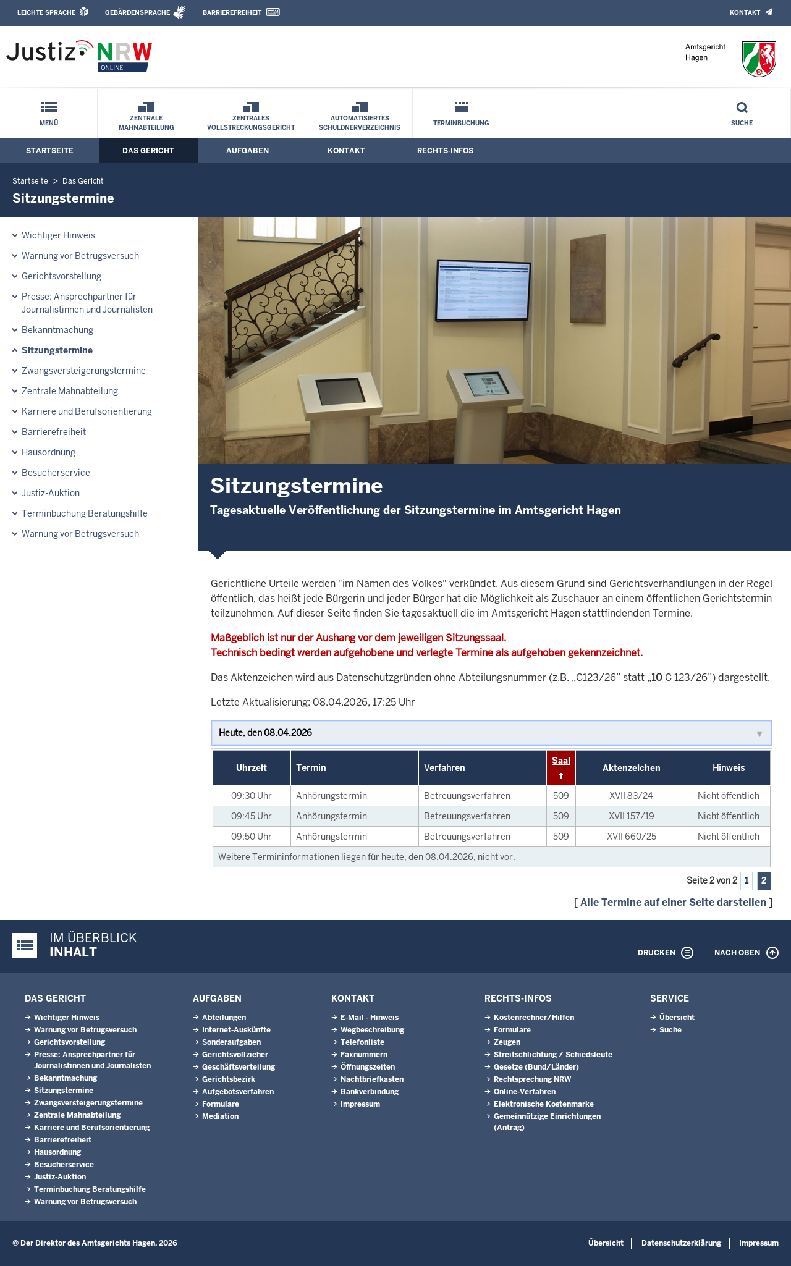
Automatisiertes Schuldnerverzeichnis (359, 123)
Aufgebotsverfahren (238, 1092)
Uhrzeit (251, 768)
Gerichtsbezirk (228, 1079)
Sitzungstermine (57, 350)
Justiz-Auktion (51, 493)
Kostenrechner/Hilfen (534, 1018)
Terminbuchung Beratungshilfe (85, 513)
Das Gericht (148, 151)
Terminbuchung (461, 123)
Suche (742, 123)
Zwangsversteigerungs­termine (84, 370)
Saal (561, 760)
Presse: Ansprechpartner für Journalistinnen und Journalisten (87, 303)
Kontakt (745, 13)
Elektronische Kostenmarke (544, 1104)
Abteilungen (224, 1018)
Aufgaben (247, 151)
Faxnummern (364, 1055)
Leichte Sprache (46, 13)
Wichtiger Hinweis (58, 235)
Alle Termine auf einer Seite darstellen (673, 902)
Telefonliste (362, 1042)
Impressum (360, 1104)
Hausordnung (48, 452)
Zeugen (507, 1042)
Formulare (220, 1104)
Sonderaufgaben (231, 1042)
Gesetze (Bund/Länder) (536, 1067)
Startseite (50, 151)
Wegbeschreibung (372, 1030)
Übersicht (677, 1018)
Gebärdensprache (137, 13)
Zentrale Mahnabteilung (146, 123)
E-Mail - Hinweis (370, 1018)
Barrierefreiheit (232, 13)
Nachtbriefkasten (372, 1079)
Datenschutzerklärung (681, 1243)
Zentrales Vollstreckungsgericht (251, 123)
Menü (49, 123)
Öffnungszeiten (368, 1067)
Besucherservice (56, 472)
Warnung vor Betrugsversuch (80, 255)
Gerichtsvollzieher (235, 1055)
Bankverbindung (370, 1092)
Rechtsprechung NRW (532, 1079)
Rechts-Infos (445, 151)
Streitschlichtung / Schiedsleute (553, 1055)
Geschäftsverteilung (238, 1067)
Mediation (220, 1116)
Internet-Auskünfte (236, 1030)
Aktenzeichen (632, 768)
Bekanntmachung (57, 329)
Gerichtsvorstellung (61, 276)
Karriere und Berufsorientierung (87, 411)
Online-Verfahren (525, 1092)
